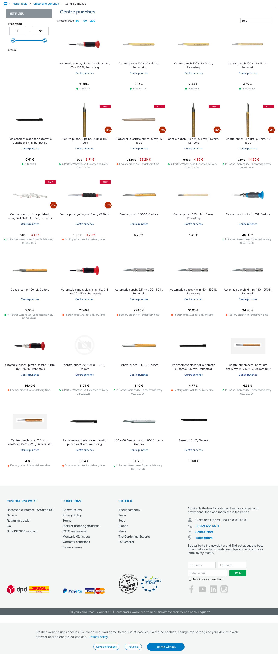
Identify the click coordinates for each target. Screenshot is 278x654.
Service (12, 546)
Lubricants (201, 26)
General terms (72, 541)
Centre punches (75, 35)
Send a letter (204, 567)
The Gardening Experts (134, 567)
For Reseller (126, 573)
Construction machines (101, 26)
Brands (123, 557)
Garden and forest (176, 26)
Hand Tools (20, 35)
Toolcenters (204, 573)
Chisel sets (16, 59)
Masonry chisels (20, 86)
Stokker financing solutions (81, 557)
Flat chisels (16, 77)
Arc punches (17, 50)
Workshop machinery (242, 26)
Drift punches (18, 72)
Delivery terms (72, 578)
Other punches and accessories (22, 92)
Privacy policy (98, 637)
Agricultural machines (47, 26)
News (122, 562)
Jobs (121, 551)
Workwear (268, 26)
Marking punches (21, 81)
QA (9, 557)
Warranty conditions (76, 573)
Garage (154, 26)
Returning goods (18, 551)
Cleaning (74, 26)
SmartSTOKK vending (21, 562)
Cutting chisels (19, 68)
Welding (218, 26)
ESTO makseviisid (75, 562)
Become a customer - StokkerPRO (30, 541)
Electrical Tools (133, 26)
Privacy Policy (72, 546)
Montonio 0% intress (76, 567)
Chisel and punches (46, 35)
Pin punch (16, 98)
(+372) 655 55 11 (207, 561)
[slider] (13, 139)
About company (129, 541)
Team (122, 546)
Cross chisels (18, 63)
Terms (67, 551)
